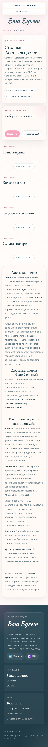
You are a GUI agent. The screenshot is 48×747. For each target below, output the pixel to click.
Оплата (10, 686)
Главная (6, 30)
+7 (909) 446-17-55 (24, 11)
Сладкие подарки (16, 243)
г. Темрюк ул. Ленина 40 (24, 5)
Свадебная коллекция (19, 213)
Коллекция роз (14, 182)
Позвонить (12, 134)
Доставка (11, 681)
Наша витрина (14, 152)
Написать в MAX (31, 134)
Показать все (24, 166)
